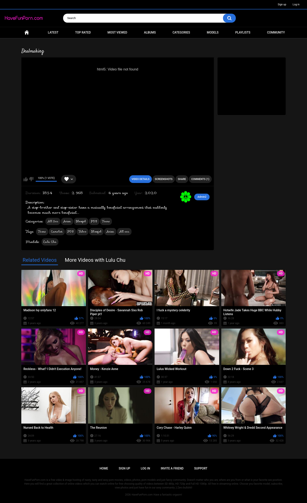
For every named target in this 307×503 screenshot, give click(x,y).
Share (182, 179)
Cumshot (57, 232)
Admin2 (201, 196)
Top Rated (83, 32)
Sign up (282, 4)
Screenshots (163, 179)
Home (26, 32)
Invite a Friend (172, 468)
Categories (181, 32)
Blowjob (81, 221)
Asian (67, 221)
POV (94, 221)
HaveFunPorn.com (142, 494)
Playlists (243, 32)
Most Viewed (117, 32)
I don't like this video (31, 179)
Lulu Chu (50, 242)
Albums (150, 32)
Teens (106, 221)
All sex (124, 232)
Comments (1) (200, 179)
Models (213, 32)
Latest (53, 32)
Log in (296, 4)
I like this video (25, 179)
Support (200, 468)
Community (276, 32)
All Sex (53, 221)
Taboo (83, 232)
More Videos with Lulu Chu (95, 260)
